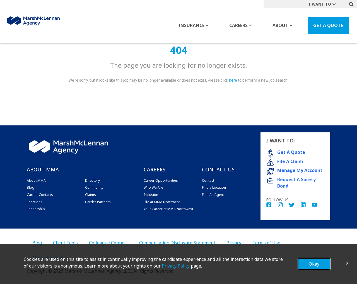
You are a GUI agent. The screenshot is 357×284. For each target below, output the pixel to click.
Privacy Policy (176, 266)
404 (178, 50)
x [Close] (347, 263)
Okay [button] (314, 264)
